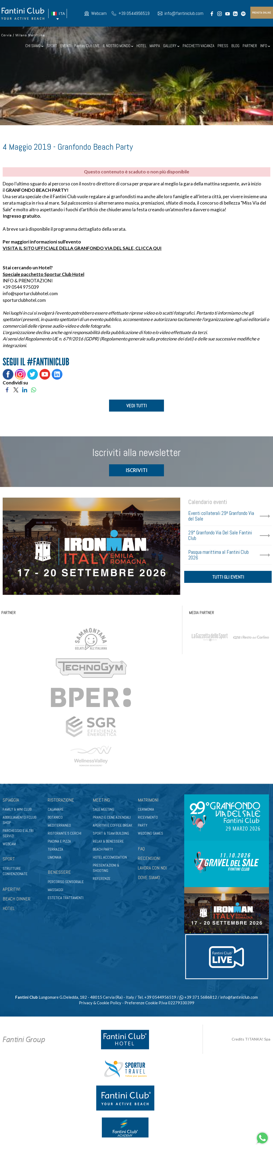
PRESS (223, 45)
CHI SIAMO (34, 45)
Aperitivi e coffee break (112, 825)
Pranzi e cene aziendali (112, 817)
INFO (265, 45)
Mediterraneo (59, 825)
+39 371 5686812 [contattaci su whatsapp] (198, 997)
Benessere (59, 872)
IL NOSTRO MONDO (118, 45)
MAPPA (155, 45)
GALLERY (171, 45)
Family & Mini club (17, 809)
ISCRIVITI (136, 471)
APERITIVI (11, 890)
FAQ (141, 849)
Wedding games (150, 833)
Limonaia (54, 857)
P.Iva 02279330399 (176, 1003)
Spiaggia (11, 800)
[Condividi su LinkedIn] (24, 389)
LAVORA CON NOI (152, 868)
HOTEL (141, 45)
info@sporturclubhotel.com (30, 293)
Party (142, 825)
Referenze (101, 879)
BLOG (235, 45)
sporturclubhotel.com (24, 300)
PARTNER (250, 45)
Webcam (99, 13)
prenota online (261, 12)
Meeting (101, 800)
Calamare (55, 809)
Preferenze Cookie (141, 1003)
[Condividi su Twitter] (15, 389)
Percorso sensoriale (66, 882)
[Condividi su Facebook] (7, 389)
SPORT (52, 45)
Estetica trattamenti (65, 898)
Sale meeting (103, 809)
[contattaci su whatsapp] (262, 1137)
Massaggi (55, 890)
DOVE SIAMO (149, 878)
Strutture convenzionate (15, 872)
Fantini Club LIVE (87, 45)
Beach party (103, 849)
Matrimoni (148, 800)
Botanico (55, 817)
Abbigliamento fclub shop (19, 820)
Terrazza (55, 849)
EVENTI (65, 45)
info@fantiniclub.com (183, 13)
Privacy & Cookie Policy (100, 1003)
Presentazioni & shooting (106, 868)
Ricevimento (148, 817)
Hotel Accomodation (110, 857)
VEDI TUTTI (136, 406)
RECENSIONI (149, 859)
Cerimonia (146, 809)
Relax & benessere (108, 841)
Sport (9, 859)
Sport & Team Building (111, 833)
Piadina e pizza (59, 841)
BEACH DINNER (16, 899)
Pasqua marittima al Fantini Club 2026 (218, 555)
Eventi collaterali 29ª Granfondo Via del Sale (221, 516)
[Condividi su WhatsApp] (33, 389)
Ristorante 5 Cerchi (64, 833)
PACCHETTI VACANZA (198, 45)
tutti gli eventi (228, 578)
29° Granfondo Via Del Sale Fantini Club (220, 536)
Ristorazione (61, 800)
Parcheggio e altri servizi (18, 834)
